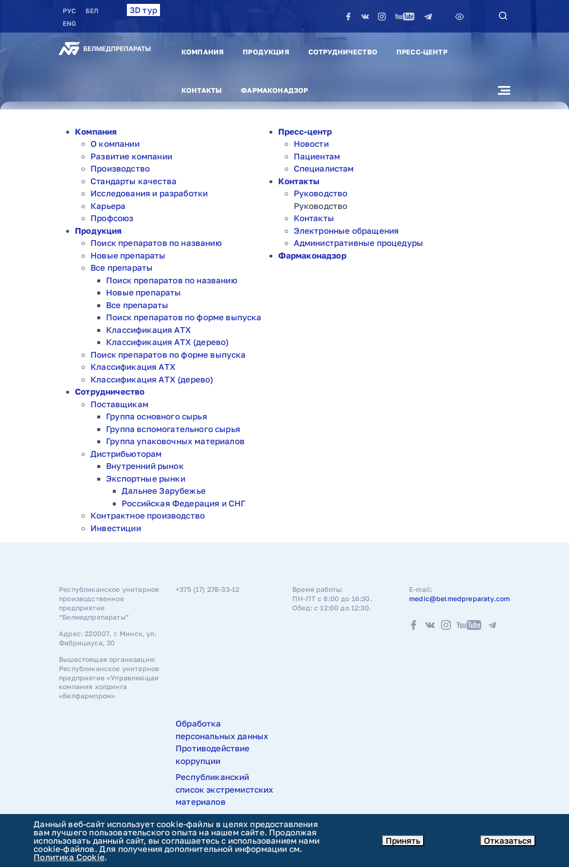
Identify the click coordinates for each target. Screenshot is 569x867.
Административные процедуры (358, 243)
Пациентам (317, 156)
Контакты (201, 90)
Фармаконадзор (274, 90)
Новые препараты (128, 255)
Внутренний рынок (145, 466)
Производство (120, 168)
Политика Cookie (69, 857)
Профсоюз (111, 218)
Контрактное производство (147, 515)
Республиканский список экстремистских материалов (225, 789)
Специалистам (324, 168)
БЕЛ (92, 11)
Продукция (266, 52)
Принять (403, 840)
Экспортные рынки (145, 478)
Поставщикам (119, 404)
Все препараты (121, 267)
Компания (202, 52)
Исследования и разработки (149, 193)
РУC (70, 11)
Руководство (321, 193)
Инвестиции (115, 528)
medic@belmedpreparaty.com (459, 598)
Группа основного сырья (156, 416)
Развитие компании (131, 156)
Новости (311, 144)
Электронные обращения (346, 230)
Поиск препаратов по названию (156, 243)
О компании (115, 144)
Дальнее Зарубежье (164, 491)
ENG (69, 23)
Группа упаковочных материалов (175, 441)
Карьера (107, 206)
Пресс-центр (421, 52)
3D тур (143, 10)
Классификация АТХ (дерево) (167, 342)
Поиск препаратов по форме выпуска (184, 317)
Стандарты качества (133, 181)
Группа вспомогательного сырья (173, 429)
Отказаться (508, 840)
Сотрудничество (342, 52)
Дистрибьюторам (125, 454)
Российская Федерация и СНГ (184, 503)
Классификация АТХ (148, 330)
